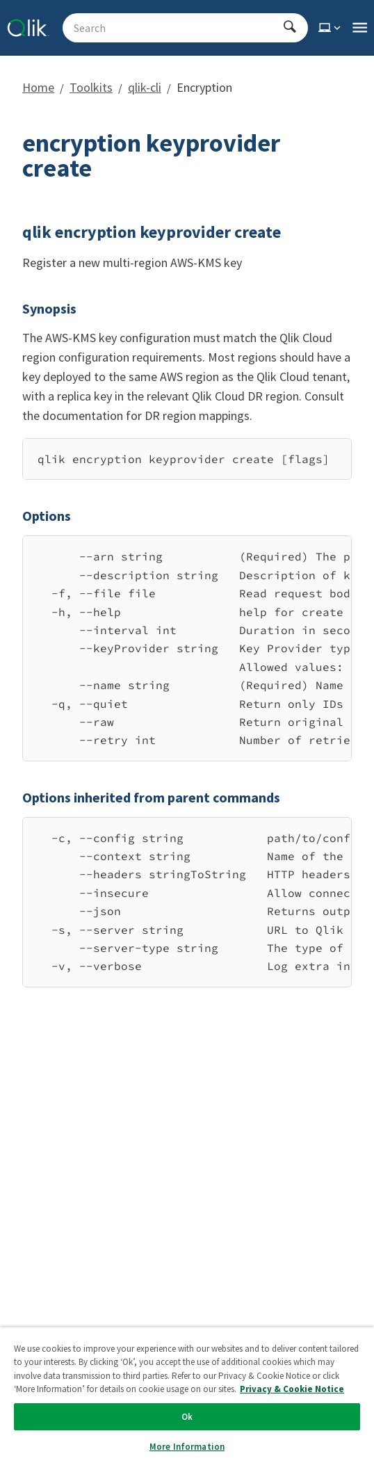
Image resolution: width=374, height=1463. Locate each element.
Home (38, 87)
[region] (187, 459)
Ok (187, 1417)
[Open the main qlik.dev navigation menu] (359, 28)
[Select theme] (330, 28)
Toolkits (91, 87)
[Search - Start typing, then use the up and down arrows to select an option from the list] (177, 28)
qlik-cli (144, 87)
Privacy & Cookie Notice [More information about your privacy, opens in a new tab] (292, 1389)
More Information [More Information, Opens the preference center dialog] (187, 1447)
